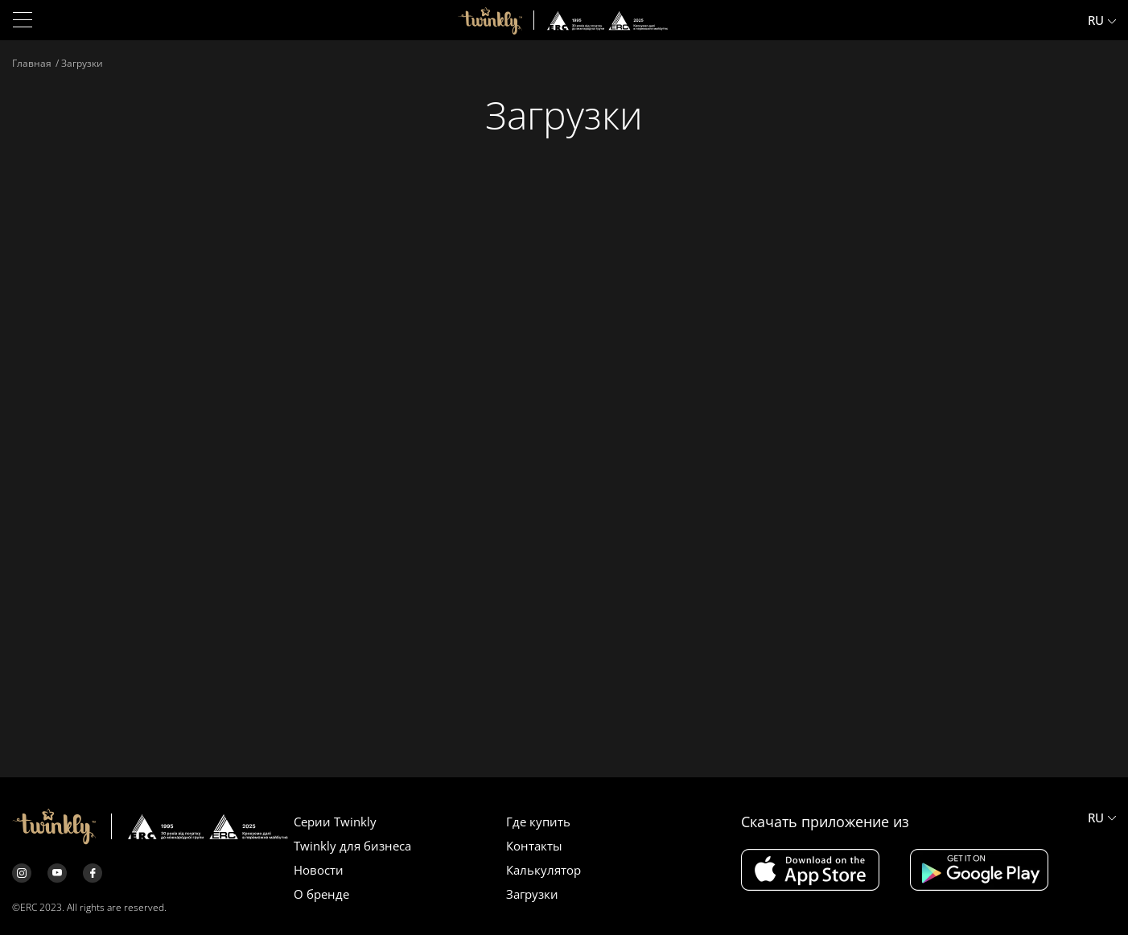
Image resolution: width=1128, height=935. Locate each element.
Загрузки (532, 894)
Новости (319, 870)
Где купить (538, 821)
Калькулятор (543, 870)
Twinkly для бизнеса (352, 846)
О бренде (321, 894)
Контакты (534, 846)
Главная (31, 63)
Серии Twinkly (335, 821)
